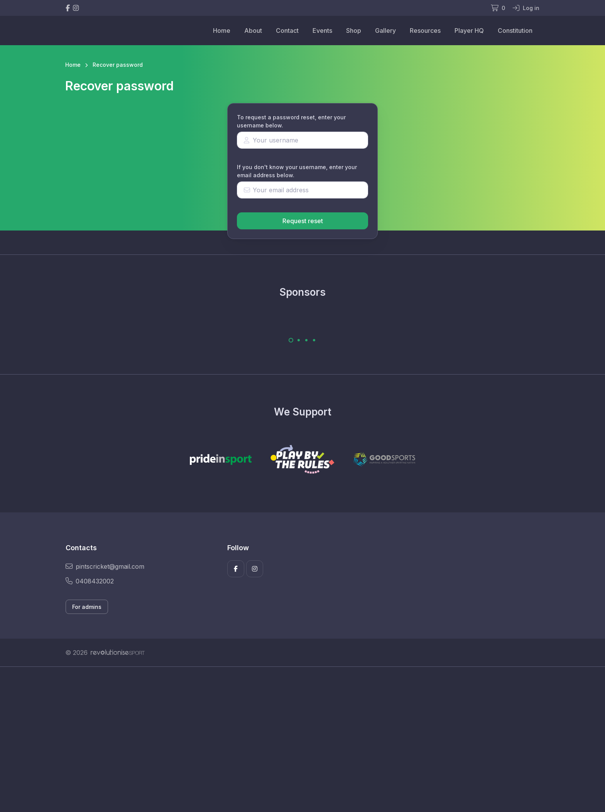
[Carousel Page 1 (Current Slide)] (291, 340)
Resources (425, 30)
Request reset (302, 221)
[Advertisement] (296, 739)
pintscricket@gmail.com (105, 566)
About (253, 30)
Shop (353, 30)
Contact (287, 30)
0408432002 (90, 581)
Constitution (515, 30)
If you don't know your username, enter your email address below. (297, 171)
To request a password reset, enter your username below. (291, 121)
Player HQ (469, 30)
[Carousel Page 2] (298, 340)
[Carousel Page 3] (306, 340)
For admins (86, 606)
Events (322, 30)
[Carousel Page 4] (314, 340)
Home (221, 30)
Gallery (385, 30)
